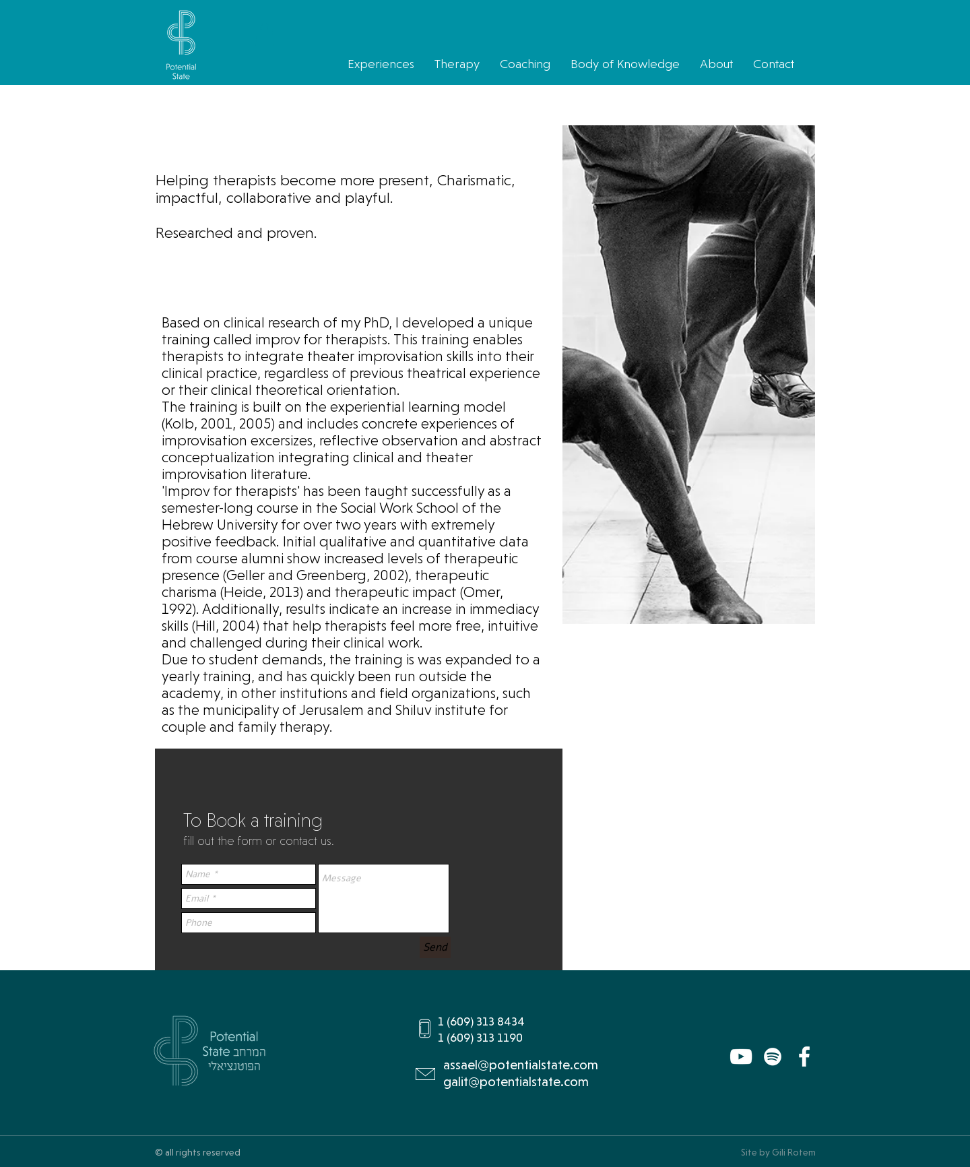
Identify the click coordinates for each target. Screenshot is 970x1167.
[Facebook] (804, 1056)
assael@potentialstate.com (520, 1064)
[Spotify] (772, 1056)
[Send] (435, 947)
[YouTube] (741, 1056)
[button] (264, 34)
